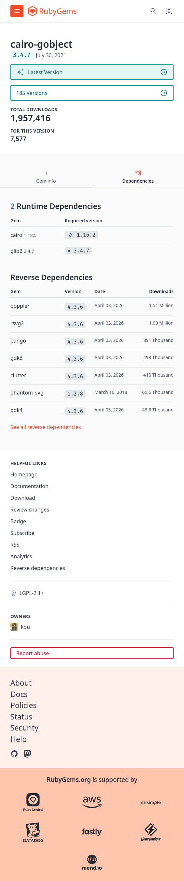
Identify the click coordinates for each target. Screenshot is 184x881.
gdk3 (16, 357)
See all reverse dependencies (45, 427)
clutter (18, 375)
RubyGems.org (69, 779)
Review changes (29, 509)
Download (22, 497)
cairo (23, 235)
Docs (19, 694)
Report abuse (32, 653)
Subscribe (22, 533)
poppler (20, 305)
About (21, 683)
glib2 (22, 250)
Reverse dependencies (37, 568)
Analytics (21, 556)
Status (21, 716)
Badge (18, 521)
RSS (15, 544)
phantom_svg (27, 392)
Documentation (29, 486)
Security (24, 727)
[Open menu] (16, 11)
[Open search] (153, 11)
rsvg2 (17, 323)
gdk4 (16, 410)
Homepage (23, 474)
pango (18, 340)
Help (18, 739)
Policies (23, 705)
